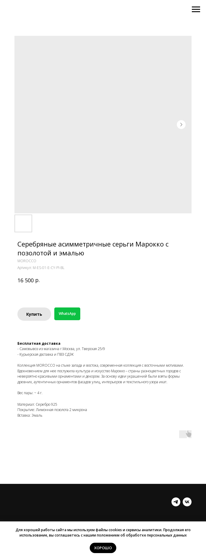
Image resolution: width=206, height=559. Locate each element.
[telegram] (175, 501)
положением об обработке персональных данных (142, 535)
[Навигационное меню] (196, 9)
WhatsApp (67, 313)
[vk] (187, 501)
